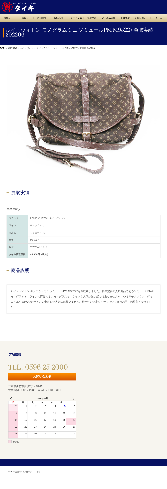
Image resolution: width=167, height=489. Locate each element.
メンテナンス (75, 18)
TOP (2, 48)
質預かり (8, 18)
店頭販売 (41, 18)
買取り (25, 18)
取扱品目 (58, 18)
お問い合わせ (153, 6)
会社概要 (125, 18)
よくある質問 (108, 18)
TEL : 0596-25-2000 (126, 6)
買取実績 (91, 18)
